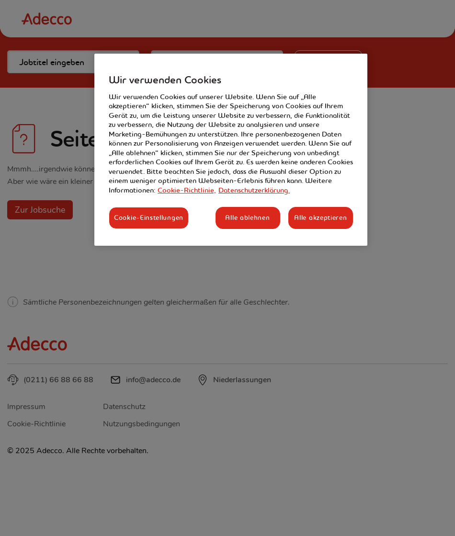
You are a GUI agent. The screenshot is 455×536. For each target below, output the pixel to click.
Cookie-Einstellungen (148, 217)
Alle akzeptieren (320, 217)
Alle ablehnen (247, 217)
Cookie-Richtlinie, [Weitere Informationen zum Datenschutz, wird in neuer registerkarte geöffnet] (187, 190)
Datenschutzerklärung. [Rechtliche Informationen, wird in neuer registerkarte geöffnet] (254, 190)
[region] (230, 150)
